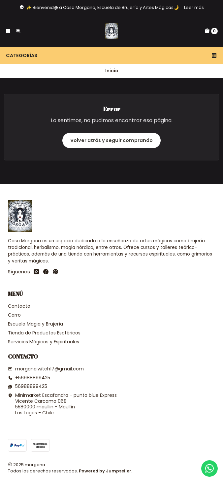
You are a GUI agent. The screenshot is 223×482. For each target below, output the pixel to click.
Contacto (19, 306)
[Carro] (211, 31)
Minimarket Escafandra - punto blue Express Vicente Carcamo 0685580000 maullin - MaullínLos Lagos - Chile (62, 404)
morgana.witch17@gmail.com (46, 368)
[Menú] (8, 31)
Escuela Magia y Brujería (35, 324)
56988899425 (27, 386)
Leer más (194, 7)
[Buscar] (18, 31)
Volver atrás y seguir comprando (111, 140)
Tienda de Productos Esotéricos (44, 332)
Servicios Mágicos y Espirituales (43, 341)
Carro (14, 315)
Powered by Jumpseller (105, 471)
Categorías (111, 55)
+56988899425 (29, 377)
